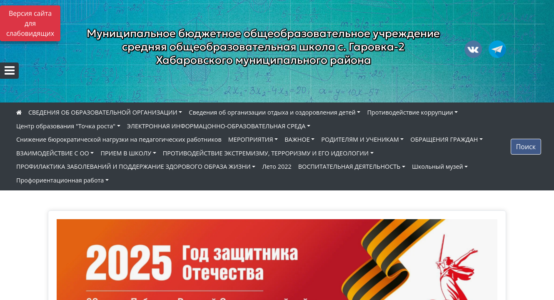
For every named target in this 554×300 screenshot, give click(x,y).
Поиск (526, 146)
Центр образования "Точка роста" (65, 126)
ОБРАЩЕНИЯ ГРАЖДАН (444, 139)
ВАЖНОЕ (296, 139)
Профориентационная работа (60, 180)
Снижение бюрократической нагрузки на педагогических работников (119, 139)
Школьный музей (437, 166)
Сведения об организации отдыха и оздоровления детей (272, 112)
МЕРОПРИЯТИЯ (250, 139)
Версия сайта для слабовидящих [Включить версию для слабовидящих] (30, 23)
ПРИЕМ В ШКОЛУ (125, 153)
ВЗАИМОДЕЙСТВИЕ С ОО (52, 153)
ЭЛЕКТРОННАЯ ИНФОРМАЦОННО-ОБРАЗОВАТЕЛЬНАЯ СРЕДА (216, 126)
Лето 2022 (276, 166)
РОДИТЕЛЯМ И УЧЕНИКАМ (360, 139)
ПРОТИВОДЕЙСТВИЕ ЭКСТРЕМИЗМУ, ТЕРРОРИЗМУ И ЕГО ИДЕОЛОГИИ (266, 153)
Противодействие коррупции (410, 112)
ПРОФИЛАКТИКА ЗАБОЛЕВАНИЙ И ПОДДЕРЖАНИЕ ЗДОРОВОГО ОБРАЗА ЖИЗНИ (133, 166)
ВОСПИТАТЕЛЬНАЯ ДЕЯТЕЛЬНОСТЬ (349, 166)
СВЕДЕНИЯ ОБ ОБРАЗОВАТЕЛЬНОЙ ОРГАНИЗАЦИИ (102, 112)
